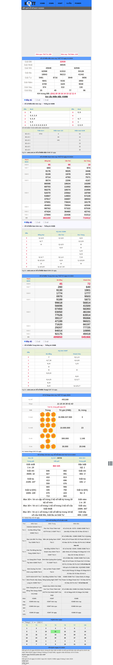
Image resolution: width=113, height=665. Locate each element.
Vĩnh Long (29, 559)
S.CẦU (69, 3)
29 (27, 628)
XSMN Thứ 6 (37, 559)
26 (65, 625)
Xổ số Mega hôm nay (50, 382)
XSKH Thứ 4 (56, 538)
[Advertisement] (38, 25)
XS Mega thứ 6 (85, 557)
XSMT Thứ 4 (52, 541)
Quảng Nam (52, 526)
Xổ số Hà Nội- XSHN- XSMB (72, 535)
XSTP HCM (30, 563)
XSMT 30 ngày (52, 376)
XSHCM (29, 514)
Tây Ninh (30, 549)
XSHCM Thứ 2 (37, 514)
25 (55, 625)
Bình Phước (30, 566)
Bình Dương (31, 556)
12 (65, 618)
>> (35, 609)
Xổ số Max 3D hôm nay (45, 441)
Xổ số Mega (74, 538)
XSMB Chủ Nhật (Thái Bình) (82, 576)
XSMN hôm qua (34, 593)
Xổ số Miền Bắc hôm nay (48, 45)
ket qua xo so (63, 662)
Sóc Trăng (87, 148)
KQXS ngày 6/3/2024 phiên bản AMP (34, 641)
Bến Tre (35, 526)
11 (55, 618)
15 (27, 621)
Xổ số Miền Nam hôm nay (48, 143)
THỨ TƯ (60, 45)
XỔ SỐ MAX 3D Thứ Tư (61, 441)
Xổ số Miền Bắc (67, 576)
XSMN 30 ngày (51, 257)
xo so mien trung (52, 662)
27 (74, 625)
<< (23, 609)
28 (85, 625)
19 (65, 621)
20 (74, 621)
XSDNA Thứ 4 (54, 535)
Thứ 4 (26, 146)
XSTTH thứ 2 (47, 518)
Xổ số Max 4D (85, 551)
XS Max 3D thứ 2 (83, 518)
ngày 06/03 (67, 382)
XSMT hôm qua (52, 593)
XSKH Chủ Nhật (56, 573)
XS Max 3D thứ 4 (78, 541)
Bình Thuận (37, 546)
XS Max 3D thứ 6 (80, 560)
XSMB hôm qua (76, 593)
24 (46, 625)
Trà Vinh (38, 556)
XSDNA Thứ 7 (53, 563)
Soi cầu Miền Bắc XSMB (56, 83)
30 (36, 628)
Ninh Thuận (52, 556)
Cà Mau (30, 517)
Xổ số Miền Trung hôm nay (49, 263)
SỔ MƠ (24, 656)
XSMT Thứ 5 (53, 549)
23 (36, 625)
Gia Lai (46, 556)
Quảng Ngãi (50, 566)
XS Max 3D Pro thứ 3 (79, 529)
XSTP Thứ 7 (38, 563)
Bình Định (45, 546)
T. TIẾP (24, 652)
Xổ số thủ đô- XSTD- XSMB (72, 515)
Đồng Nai (47, 148)
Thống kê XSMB (49, 90)
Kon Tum (46, 576)
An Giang (30, 546)
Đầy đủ (28, 87)
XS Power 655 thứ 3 (83, 526)
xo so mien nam (42, 662)
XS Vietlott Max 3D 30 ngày (31, 504)
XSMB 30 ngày (51, 139)
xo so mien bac (31, 662)
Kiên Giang (30, 574)
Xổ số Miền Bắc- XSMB (69, 523)
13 (74, 618)
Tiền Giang (33, 577)
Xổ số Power (70, 548)
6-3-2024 (72, 441)
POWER (78, 3)
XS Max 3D (73, 518)
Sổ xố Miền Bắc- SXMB (70, 545)
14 (85, 618)
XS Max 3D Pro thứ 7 (71, 570)
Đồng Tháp (36, 517)
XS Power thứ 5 (79, 548)
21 (85, 621)
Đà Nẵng (59, 267)
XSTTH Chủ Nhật (48, 579)
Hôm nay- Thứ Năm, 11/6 (69, 41)
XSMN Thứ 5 (37, 549)
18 (55, 621)
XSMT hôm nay (52, 588)
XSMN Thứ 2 (34, 520)
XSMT (60, 3)
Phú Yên (46, 515)
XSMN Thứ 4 (36, 540)
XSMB (42, 3)
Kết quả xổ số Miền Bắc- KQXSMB (74, 554)
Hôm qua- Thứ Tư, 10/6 (44, 41)
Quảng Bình (53, 546)
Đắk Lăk (45, 526)
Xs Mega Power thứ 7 (73, 566)
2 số (37, 87)
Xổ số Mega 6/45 (69, 579)
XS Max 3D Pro (67, 529)
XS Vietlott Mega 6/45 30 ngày (31, 438)
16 (36, 621)
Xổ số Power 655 (71, 526)
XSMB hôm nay (76, 588)
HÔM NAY (25, 648)
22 (27, 625)
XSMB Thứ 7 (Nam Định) (75, 563)
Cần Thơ (67, 148)
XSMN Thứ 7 (37, 570)
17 (46, 621)
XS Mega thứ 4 (83, 538)
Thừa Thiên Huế (55, 515)
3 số (45, 87)
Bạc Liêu (29, 526)
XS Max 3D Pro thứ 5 (74, 551)
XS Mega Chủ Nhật (82, 579)
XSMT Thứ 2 (56, 518)
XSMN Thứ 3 (35, 529)
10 (46, 618)
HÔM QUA (25, 650)
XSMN (51, 3)
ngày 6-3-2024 (68, 45)
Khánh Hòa (86, 267)
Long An (29, 570)
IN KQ (24, 658)
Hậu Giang (38, 566)
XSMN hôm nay (34, 588)
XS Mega (77, 557)
